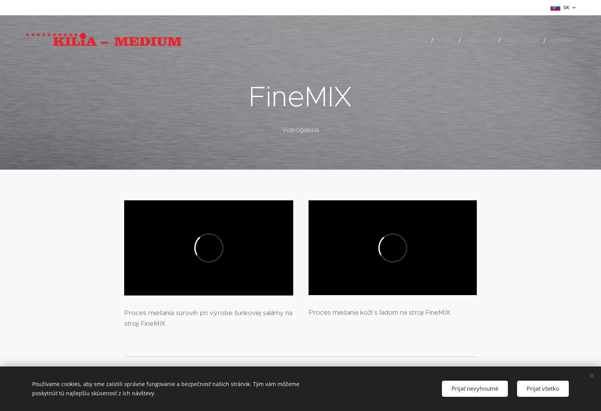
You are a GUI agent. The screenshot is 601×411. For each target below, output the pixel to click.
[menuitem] (421, 40)
